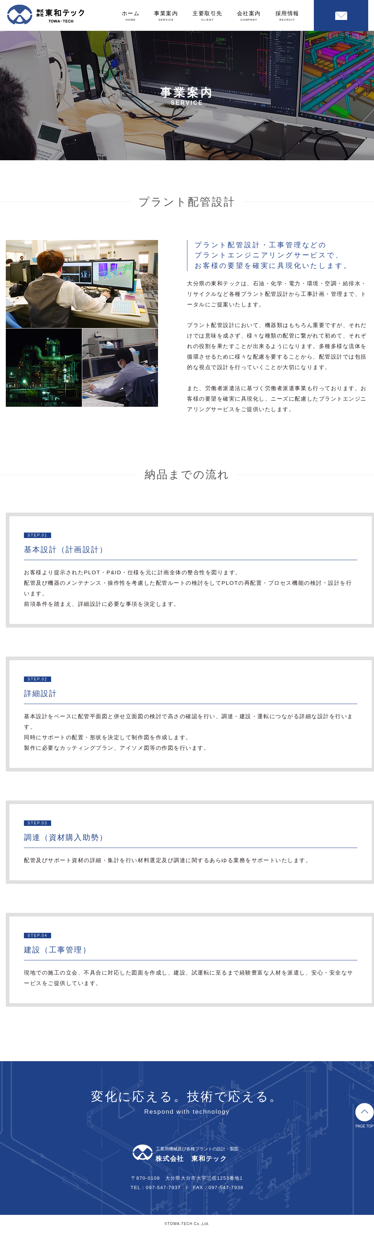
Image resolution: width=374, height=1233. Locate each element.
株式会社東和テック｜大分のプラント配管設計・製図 (46, 14)
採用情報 (287, 16)
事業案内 (166, 16)
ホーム (131, 16)
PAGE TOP (364, 1115)
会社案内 (249, 16)
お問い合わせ (341, 15)
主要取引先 (207, 16)
